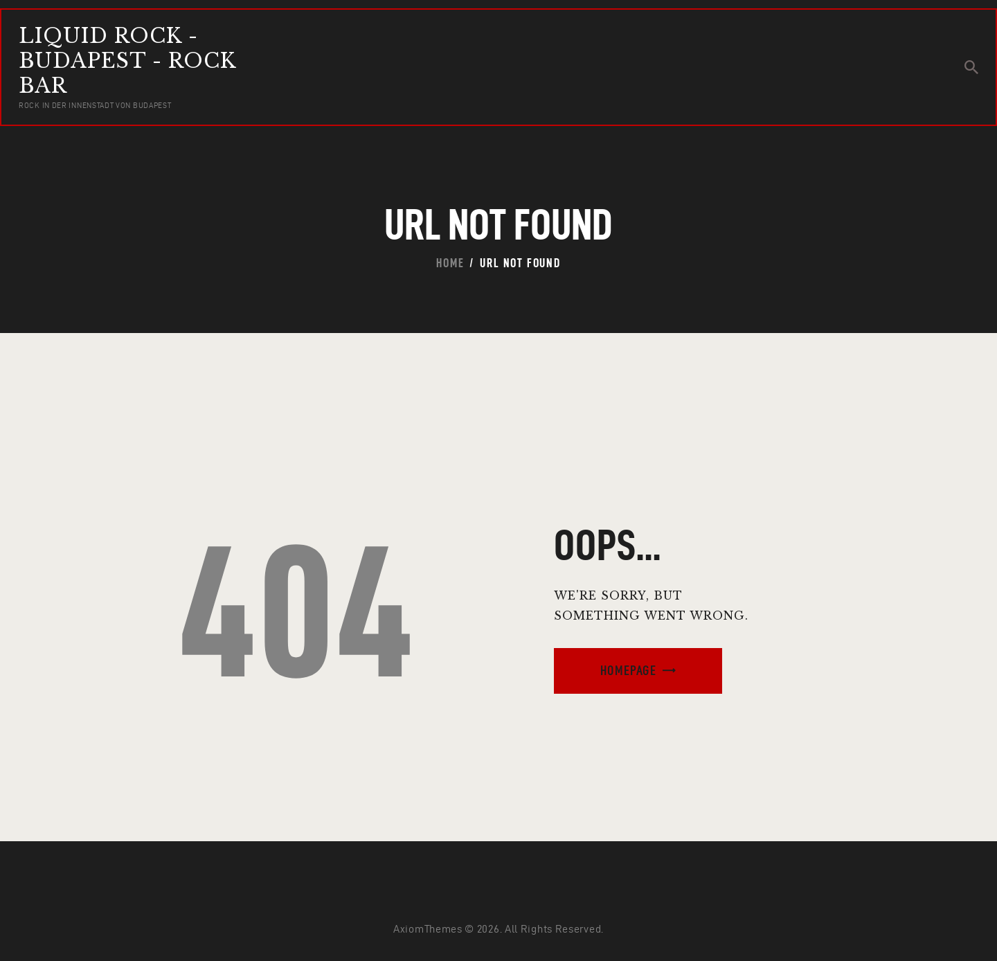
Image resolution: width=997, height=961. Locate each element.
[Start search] (971, 67)
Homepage (628, 670)
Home (450, 262)
